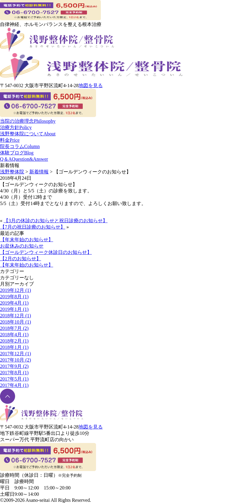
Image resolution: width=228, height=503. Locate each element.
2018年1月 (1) (14, 347)
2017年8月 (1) (14, 372)
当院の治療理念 (28, 121)
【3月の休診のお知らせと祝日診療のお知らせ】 (56, 220)
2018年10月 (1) (15, 321)
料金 (10, 140)
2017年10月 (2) (15, 359)
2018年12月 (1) (15, 315)
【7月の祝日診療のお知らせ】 (32, 226)
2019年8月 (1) (14, 296)
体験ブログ (17, 152)
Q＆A (24, 159)
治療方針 (16, 127)
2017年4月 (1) (14, 385)
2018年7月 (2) (14, 328)
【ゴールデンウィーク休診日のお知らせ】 (46, 252)
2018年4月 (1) (14, 334)
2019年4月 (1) (14, 302)
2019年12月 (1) (15, 290)
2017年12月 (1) (15, 353)
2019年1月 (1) (14, 309)
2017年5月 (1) (14, 378)
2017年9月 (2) (14, 366)
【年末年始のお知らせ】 (26, 239)
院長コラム (20, 146)
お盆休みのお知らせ (21, 245)
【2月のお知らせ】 (20, 258)
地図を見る (91, 85)
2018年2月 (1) (14, 340)
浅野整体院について (28, 133)
